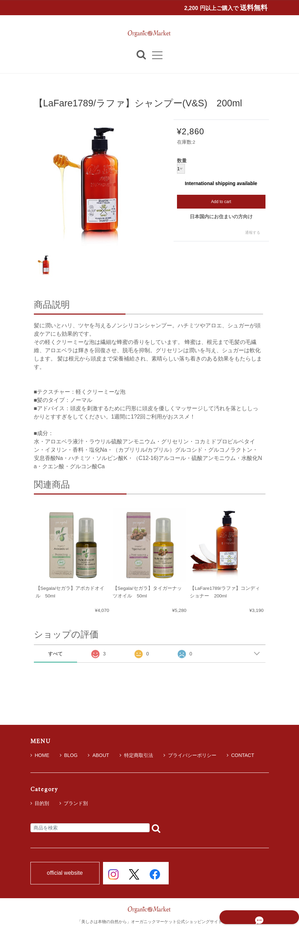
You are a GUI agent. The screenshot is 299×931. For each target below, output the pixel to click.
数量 (182, 161)
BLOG (69, 755)
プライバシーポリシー (189, 755)
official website (65, 873)
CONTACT (240, 755)
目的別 (42, 803)
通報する (252, 233)
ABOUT (98, 755)
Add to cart (221, 201)
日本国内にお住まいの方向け (221, 216)
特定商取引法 (136, 755)
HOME (39, 755)
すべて (55, 653)
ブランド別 (76, 803)
